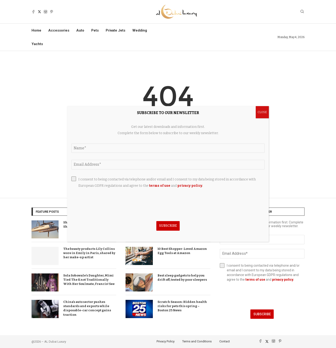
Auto (80, 30)
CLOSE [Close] (262, 112)
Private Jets (115, 30)
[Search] (302, 12)
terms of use (255, 279)
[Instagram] (45, 12)
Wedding (139, 30)
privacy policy (282, 279)
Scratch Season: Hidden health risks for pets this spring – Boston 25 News (182, 306)
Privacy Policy (166, 341)
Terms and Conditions (197, 341)
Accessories (58, 30)
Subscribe (262, 314)
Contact (224, 341)
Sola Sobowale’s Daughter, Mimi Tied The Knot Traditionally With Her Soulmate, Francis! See (89, 280)
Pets (95, 30)
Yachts (37, 44)
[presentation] (262, 296)
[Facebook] (33, 12)
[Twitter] (39, 12)
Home (36, 30)
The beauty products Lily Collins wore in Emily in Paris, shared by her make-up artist (89, 253)
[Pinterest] (51, 12)
